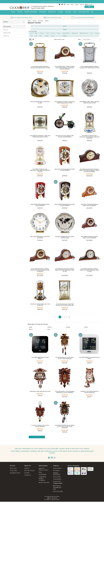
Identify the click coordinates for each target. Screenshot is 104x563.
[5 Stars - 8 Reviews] (64, 360)
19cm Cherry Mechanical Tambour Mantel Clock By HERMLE (89, 204)
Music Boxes (52, 12)
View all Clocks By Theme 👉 (37, 436)
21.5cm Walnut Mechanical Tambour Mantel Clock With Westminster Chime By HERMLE (40, 269)
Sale (92, 11)
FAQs (40, 471)
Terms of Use (57, 480)
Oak (91, 32)
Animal (30, 326)
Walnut (46, 35)
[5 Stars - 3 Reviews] (64, 394)
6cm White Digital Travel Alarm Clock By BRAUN (89, 357)
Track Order (13, 469)
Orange (97, 32)
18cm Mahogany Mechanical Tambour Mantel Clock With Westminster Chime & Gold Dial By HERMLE (89, 169)
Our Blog (26, 472)
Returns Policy (7, 31)
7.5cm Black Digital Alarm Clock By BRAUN (40, 357)
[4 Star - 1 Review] (40, 393)
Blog (72, 4)
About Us (5, 28)
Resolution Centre (15, 472)
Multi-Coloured (84, 32)
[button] (16, 464)
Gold (47, 32)
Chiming (68, 326)
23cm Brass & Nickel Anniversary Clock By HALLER (40, 303)
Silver (40, 35)
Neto (58, 498)
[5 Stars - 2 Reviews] (89, 173)
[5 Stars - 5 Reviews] (89, 360)
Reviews (82, 4)
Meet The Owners (29, 469)
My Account (13, 467)
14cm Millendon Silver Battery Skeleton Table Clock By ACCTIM (89, 101)
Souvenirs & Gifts (84, 12)
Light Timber (65, 32)
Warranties (56, 469)
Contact (77, 4)
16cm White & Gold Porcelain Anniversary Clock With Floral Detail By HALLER (40, 169)
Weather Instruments (31, 12)
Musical (30, 328)
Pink (31, 35)
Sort (79, 38)
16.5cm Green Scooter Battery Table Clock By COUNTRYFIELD (65, 135)
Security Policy (57, 478)
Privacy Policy (57, 475)
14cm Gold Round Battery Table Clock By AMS (40, 101)
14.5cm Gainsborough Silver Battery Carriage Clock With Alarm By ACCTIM (89, 66)
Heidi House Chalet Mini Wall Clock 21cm (40, 390)
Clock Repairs (42, 473)
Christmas (68, 12)
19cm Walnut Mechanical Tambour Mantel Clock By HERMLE (89, 236)
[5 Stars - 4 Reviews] (40, 70)
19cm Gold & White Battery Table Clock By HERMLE (40, 236)
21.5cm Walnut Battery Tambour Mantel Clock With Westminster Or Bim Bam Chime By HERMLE (64, 67)
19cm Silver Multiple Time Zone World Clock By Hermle (64, 236)
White (52, 35)
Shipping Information (56, 472)
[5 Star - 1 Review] (64, 70)
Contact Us (6, 35)
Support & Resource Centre (43, 468)
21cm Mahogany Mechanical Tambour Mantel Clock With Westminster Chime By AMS (64, 269)
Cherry (42, 32)
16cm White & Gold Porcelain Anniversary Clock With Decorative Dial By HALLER (89, 136)
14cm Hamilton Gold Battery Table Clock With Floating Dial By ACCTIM (65, 101)
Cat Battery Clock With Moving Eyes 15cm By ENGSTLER (89, 391)
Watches (19, 12)
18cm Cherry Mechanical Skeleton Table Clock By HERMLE (65, 168)
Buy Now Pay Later (44, 481)
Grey (58, 32)
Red (36, 35)
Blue (36, 32)
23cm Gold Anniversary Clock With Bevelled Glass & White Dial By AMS (65, 303)
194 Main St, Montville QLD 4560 (57, 486)
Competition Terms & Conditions (42, 477)
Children (49, 326)
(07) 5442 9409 (58, 490)
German (60, 12)
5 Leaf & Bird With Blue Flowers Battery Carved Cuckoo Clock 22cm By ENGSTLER (65, 425)
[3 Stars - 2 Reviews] (40, 360)
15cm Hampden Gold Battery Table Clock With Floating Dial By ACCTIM (40, 135)
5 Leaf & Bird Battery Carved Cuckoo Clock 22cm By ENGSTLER (64, 357)
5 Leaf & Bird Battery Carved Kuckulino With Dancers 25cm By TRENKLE (65, 391)
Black (31, 32)
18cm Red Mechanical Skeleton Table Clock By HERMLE (40, 204)
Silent (48, 328)
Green (53, 32)
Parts (74, 12)
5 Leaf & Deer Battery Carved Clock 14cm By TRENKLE (40, 425)
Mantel (86, 326)
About (68, 4)
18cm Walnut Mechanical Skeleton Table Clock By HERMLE (65, 204)
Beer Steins (42, 12)
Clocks (13, 12)
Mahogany (74, 32)
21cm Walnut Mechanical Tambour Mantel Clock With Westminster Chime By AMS (89, 269)
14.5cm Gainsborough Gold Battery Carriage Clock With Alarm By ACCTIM (40, 66)
